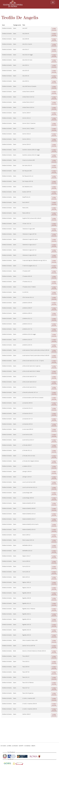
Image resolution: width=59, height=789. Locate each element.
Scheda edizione (54, 29)
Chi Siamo (3, 745)
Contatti (21, 745)
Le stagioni (15, 745)
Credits (33, 745)
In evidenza (27, 745)
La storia (9, 745)
